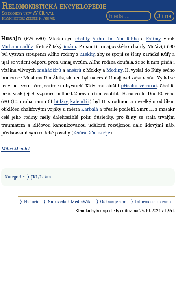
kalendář (80, 101)
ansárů (74, 70)
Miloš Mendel (15, 148)
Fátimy (153, 38)
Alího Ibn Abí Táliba (116, 38)
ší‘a (91, 133)
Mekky (87, 54)
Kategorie (14, 177)
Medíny (114, 70)
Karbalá (89, 109)
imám (69, 46)
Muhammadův (17, 46)
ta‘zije (104, 133)
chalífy (82, 38)
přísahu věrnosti (139, 85)
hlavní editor (13, 18)
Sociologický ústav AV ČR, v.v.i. (28, 13)
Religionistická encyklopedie (54, 5)
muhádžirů (49, 70)
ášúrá (80, 133)
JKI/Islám (41, 177)
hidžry (60, 101)
